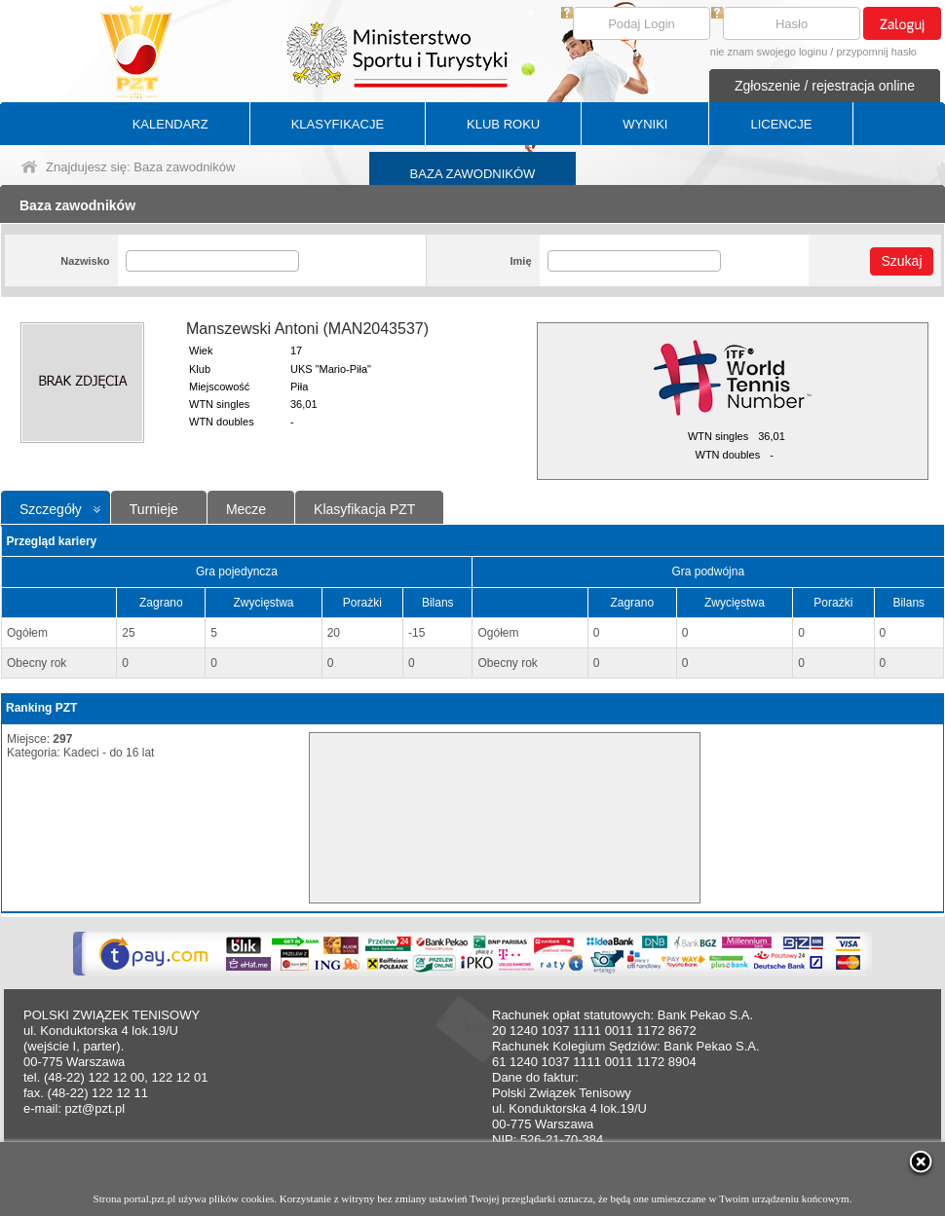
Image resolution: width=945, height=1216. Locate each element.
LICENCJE (781, 124)
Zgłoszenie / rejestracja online (825, 85)
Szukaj (901, 261)
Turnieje (154, 509)
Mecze (246, 509)
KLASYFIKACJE (337, 124)
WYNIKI (645, 124)
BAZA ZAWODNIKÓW (473, 173)
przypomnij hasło (876, 51)
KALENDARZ (170, 124)
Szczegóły (50, 509)
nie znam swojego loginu (768, 51)
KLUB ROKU (503, 124)
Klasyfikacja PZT (364, 509)
